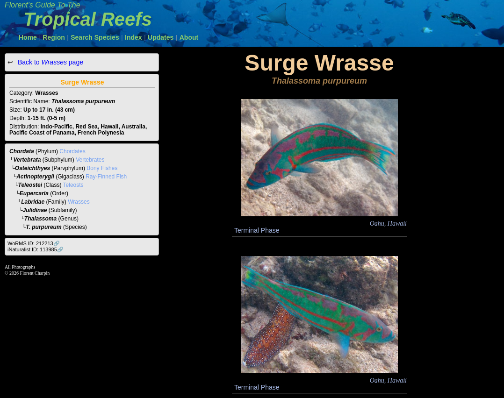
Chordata (21, 151)
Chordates (72, 151)
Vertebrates (90, 159)
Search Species (95, 37)
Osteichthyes (32, 168)
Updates (160, 37)
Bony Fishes (101, 168)
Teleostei (30, 185)
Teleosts (73, 185)
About (189, 37)
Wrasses (78, 202)
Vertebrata (27, 159)
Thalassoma (40, 218)
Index (133, 37)
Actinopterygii (35, 176)
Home (28, 37)
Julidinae (35, 210)
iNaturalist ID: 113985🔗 (35, 249)
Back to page (49, 62)
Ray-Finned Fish (106, 176)
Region (54, 37)
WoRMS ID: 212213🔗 (33, 243)
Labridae (32, 202)
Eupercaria (34, 193)
